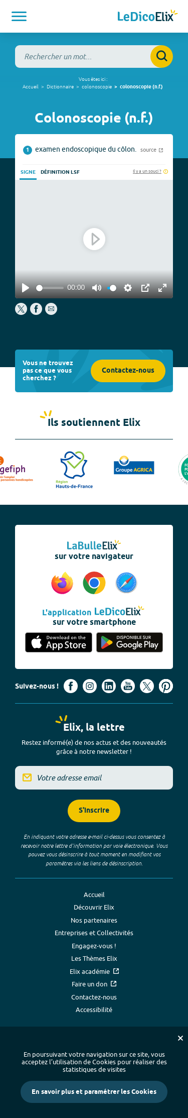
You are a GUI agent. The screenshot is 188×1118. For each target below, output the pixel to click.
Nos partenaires (94, 920)
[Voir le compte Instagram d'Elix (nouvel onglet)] (90, 686)
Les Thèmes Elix (94, 958)
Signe (28, 172)
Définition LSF (60, 172)
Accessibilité (94, 1009)
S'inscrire (94, 811)
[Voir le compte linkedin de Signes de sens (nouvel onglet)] (109, 686)
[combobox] (94, 56)
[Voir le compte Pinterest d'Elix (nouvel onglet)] (166, 686)
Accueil (31, 86)
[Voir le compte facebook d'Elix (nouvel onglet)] (71, 686)
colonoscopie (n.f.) (141, 86)
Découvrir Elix (94, 907)
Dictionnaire (60, 86)
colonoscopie (97, 86)
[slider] (50, 288)
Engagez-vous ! (94, 946)
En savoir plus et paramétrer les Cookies (94, 1091)
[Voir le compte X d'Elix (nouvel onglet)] (147, 686)
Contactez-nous (128, 371)
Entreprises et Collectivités (94, 933)
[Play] (26, 288)
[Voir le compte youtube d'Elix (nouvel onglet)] (128, 686)
